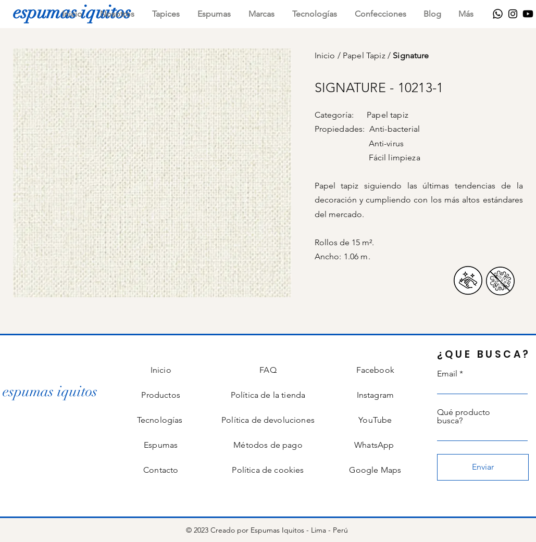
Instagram (375, 395)
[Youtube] (528, 14)
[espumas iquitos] (50, 392)
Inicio (326, 55)
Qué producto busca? (463, 416)
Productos (160, 395)
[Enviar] (483, 467)
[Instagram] (513, 14)
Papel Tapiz (365, 55)
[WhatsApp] (498, 14)
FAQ (267, 370)
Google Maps (375, 470)
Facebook (375, 370)
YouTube (375, 420)
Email (447, 374)
